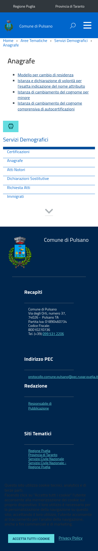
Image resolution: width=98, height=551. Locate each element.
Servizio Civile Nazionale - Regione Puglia (47, 464)
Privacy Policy (70, 538)
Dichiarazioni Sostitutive (28, 178)
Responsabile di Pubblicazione (40, 406)
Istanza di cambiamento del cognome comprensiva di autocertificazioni (50, 106)
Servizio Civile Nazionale (46, 458)
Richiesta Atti (18, 187)
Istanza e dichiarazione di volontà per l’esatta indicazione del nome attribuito (51, 83)
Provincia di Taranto (69, 6)
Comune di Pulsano (36, 26)
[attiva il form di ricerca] (73, 25)
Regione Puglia (24, 6)
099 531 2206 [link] (53, 333)
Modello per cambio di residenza (46, 75)
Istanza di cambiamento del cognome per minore (53, 95)
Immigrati (15, 196)
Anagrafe (15, 160)
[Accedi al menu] (87, 25)
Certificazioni (18, 152)
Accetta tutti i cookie (31, 538)
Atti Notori (16, 170)
